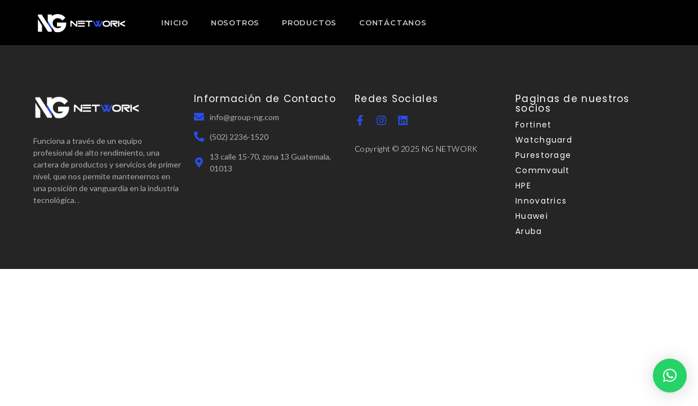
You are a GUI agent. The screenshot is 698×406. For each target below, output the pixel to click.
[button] (670, 375)
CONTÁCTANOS (393, 22)
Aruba (528, 231)
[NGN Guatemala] (81, 22)
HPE (523, 185)
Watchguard (543, 139)
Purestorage (543, 155)
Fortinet (533, 124)
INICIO (174, 22)
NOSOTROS (235, 22)
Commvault (542, 170)
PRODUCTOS (309, 22)
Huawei (531, 216)
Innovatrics (541, 200)
